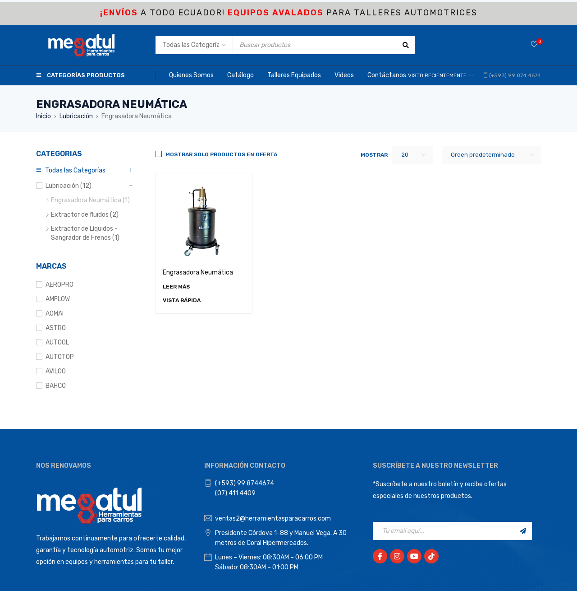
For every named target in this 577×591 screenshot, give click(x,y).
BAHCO (56, 386)
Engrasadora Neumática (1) (90, 200)
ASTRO (56, 328)
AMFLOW (58, 299)
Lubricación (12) (69, 186)
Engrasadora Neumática (198, 272)
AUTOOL (57, 342)
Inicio (43, 116)
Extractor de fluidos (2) (85, 215)
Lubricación (76, 116)
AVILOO (56, 371)
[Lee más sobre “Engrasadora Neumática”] (176, 286)
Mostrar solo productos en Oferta (221, 154)
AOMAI (55, 313)
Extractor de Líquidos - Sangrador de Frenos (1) (85, 233)
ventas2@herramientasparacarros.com (273, 518)
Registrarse (523, 531)
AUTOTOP (60, 357)
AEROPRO (59, 285)
